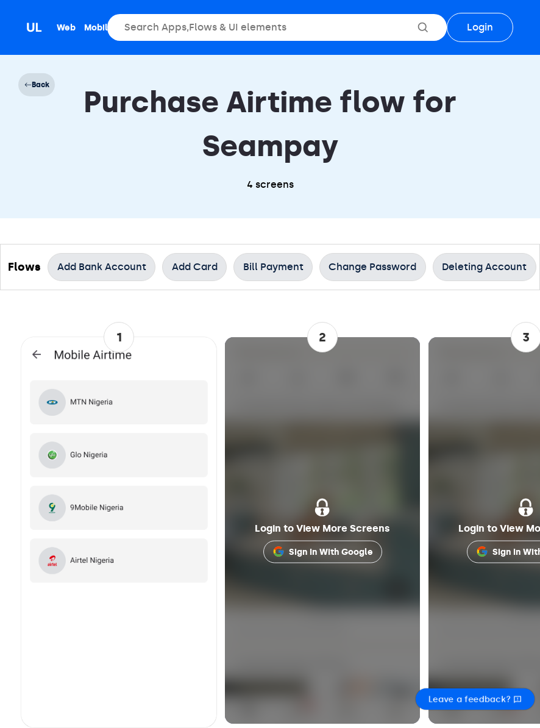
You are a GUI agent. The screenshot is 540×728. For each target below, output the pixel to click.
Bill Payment (273, 267)
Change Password (372, 267)
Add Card (195, 267)
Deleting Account (484, 267)
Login (480, 27)
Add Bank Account (101, 267)
